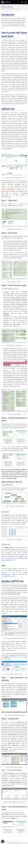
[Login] (25, 2)
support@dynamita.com (9, 576)
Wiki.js (16, 842)
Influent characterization (8, 189)
